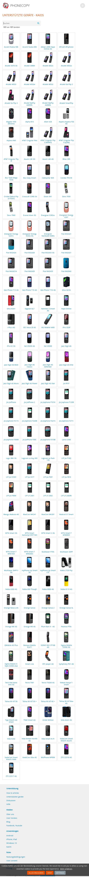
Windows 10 (11, 843)
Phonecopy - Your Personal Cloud (16, 5)
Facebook (10, 825)
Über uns (10, 814)
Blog (8, 821)
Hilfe (8, 804)
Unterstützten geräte (14, 796)
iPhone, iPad (11, 839)
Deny (49, 873)
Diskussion (10, 800)
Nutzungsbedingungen (15, 857)
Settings (60, 873)
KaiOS (8, 847)
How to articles (12, 793)
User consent (11, 860)
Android (9, 835)
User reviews (11, 818)
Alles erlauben (36, 873)
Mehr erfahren (66, 869)
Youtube (18, 825)
